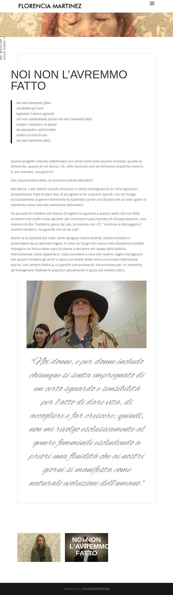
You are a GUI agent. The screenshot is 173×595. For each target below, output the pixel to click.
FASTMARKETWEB (95, 589)
